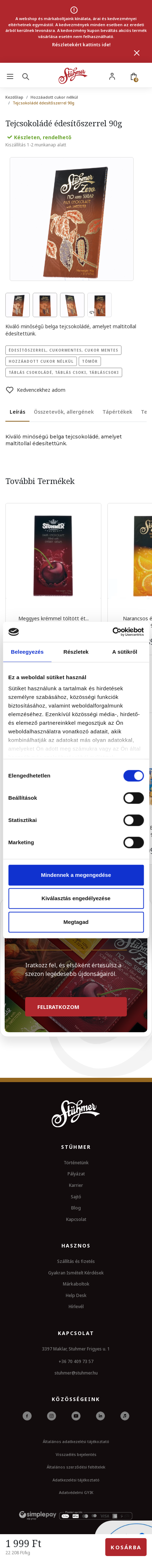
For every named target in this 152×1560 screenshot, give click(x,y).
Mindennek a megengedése (76, 875)
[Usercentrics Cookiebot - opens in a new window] (112, 631)
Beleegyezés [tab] (27, 652)
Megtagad (75, 922)
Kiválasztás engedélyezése (76, 898)
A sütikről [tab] (124, 652)
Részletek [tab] (75, 652)
